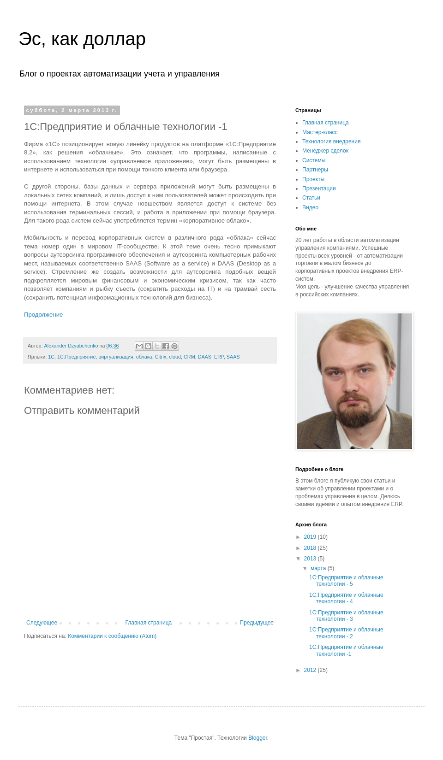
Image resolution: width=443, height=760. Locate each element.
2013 (311, 558)
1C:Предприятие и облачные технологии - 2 (346, 632)
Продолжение (43, 314)
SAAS (233, 356)
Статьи (311, 197)
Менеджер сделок (325, 150)
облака (144, 356)
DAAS (204, 356)
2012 (311, 670)
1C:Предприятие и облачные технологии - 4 (346, 598)
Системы (313, 160)
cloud (175, 356)
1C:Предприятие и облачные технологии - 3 (346, 615)
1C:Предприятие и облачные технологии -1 (346, 650)
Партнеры (315, 169)
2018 (311, 548)
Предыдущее (257, 622)
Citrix (161, 356)
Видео (310, 207)
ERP (219, 356)
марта (319, 568)
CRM (189, 356)
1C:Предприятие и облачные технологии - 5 (346, 580)
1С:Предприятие (76, 356)
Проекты (313, 179)
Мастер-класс (320, 132)
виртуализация (115, 356)
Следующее (41, 622)
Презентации (319, 188)
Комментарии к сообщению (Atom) (112, 636)
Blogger (257, 738)
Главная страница (149, 622)
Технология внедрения (331, 141)
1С (51, 356)
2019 (311, 537)
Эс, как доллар (82, 39)
